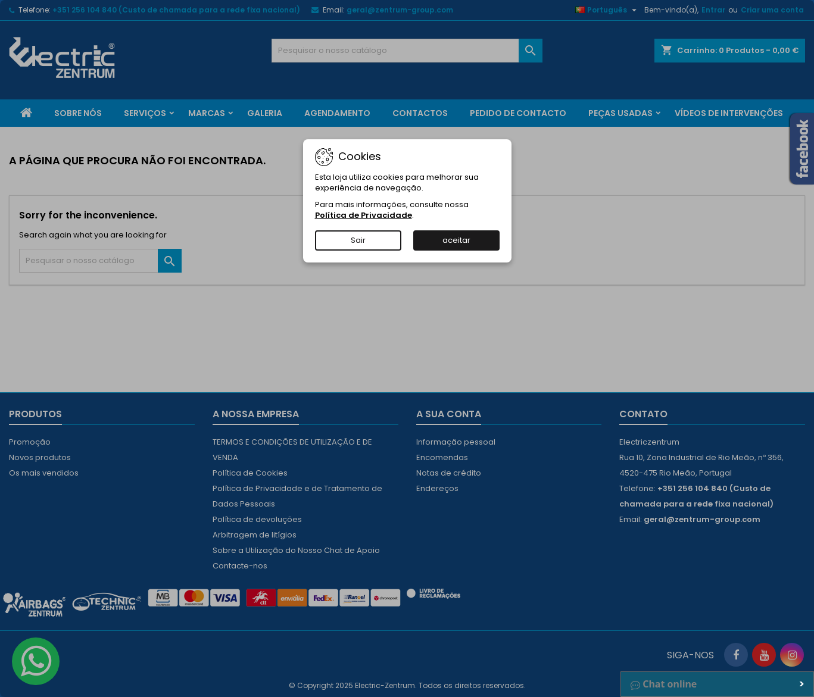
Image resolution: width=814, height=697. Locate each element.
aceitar (456, 240)
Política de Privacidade (363, 215)
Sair (358, 240)
